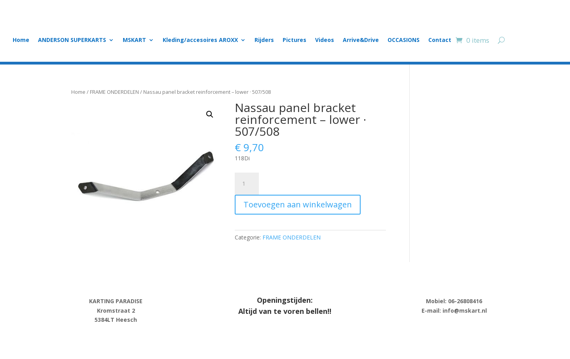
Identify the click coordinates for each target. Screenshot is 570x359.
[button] (210, 114)
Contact (439, 40)
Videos (324, 40)
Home (21, 40)
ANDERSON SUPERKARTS (72, 40)
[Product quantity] (246, 184)
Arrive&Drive (361, 40)
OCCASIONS (404, 40)
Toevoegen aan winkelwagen (297, 204)
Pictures (294, 40)
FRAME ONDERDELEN (114, 91)
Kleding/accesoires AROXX (200, 40)
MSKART (134, 40)
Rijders (264, 40)
